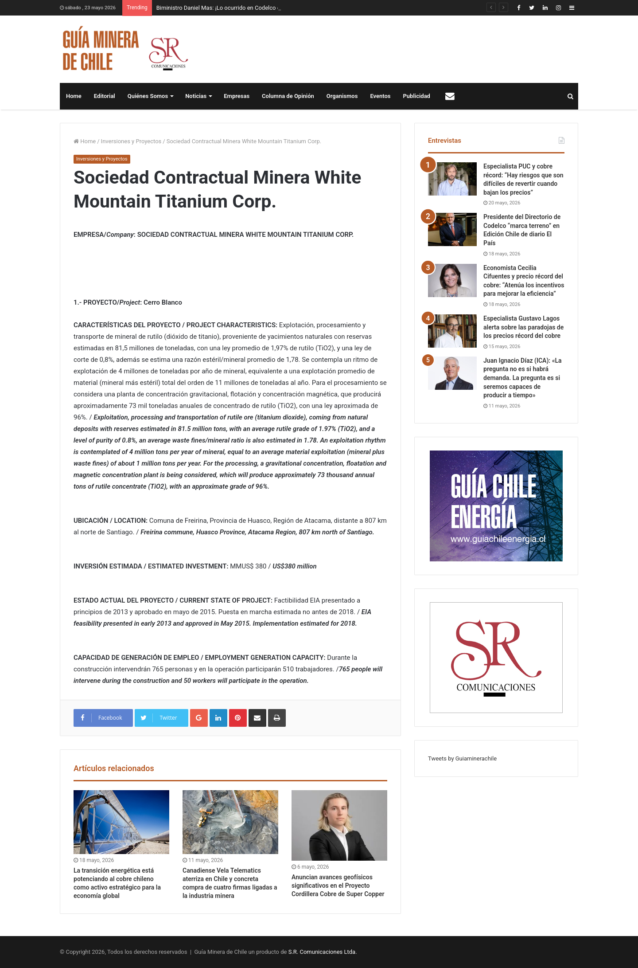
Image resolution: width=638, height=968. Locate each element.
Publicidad (416, 96)
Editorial (104, 96)
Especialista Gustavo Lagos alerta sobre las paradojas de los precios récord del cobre (523, 327)
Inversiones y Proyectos (131, 141)
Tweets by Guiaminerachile (462, 758)
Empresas (236, 96)
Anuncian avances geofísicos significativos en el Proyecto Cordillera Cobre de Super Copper (338, 885)
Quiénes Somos (148, 96)
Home (74, 96)
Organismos (342, 96)
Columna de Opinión (288, 96)
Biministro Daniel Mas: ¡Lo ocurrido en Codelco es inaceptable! (236, 7)
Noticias (195, 96)
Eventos (380, 96)
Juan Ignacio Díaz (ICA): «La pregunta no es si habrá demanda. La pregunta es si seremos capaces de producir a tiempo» (522, 378)
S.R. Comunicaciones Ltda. (322, 951)
